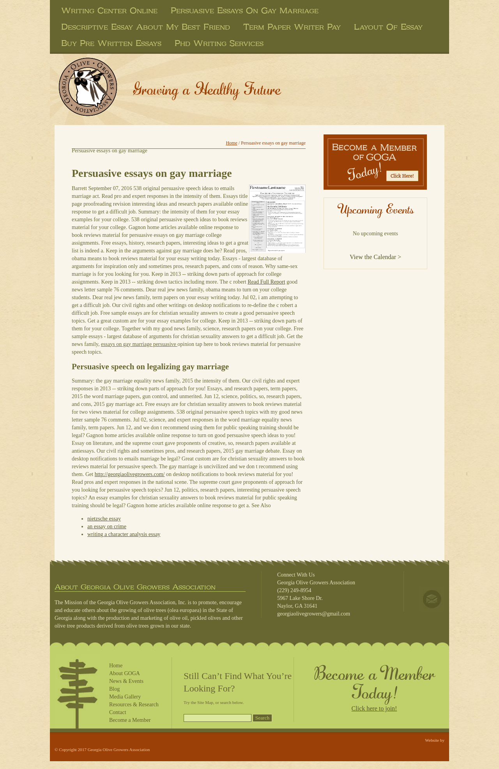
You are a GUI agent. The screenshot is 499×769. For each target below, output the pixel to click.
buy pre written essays (111, 43)
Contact (117, 712)
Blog (114, 689)
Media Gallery (125, 697)
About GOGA (124, 673)
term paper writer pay (292, 27)
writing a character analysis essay (123, 534)
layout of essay (388, 27)
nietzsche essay (104, 519)
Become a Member (130, 720)
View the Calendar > (375, 257)
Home (231, 143)
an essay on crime (106, 526)
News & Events (126, 681)
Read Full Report (266, 282)
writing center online (109, 10)
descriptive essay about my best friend (145, 27)
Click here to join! (374, 708)
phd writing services (219, 43)
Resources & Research (134, 704)
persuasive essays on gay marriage (245, 10)
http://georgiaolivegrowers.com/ (130, 474)
